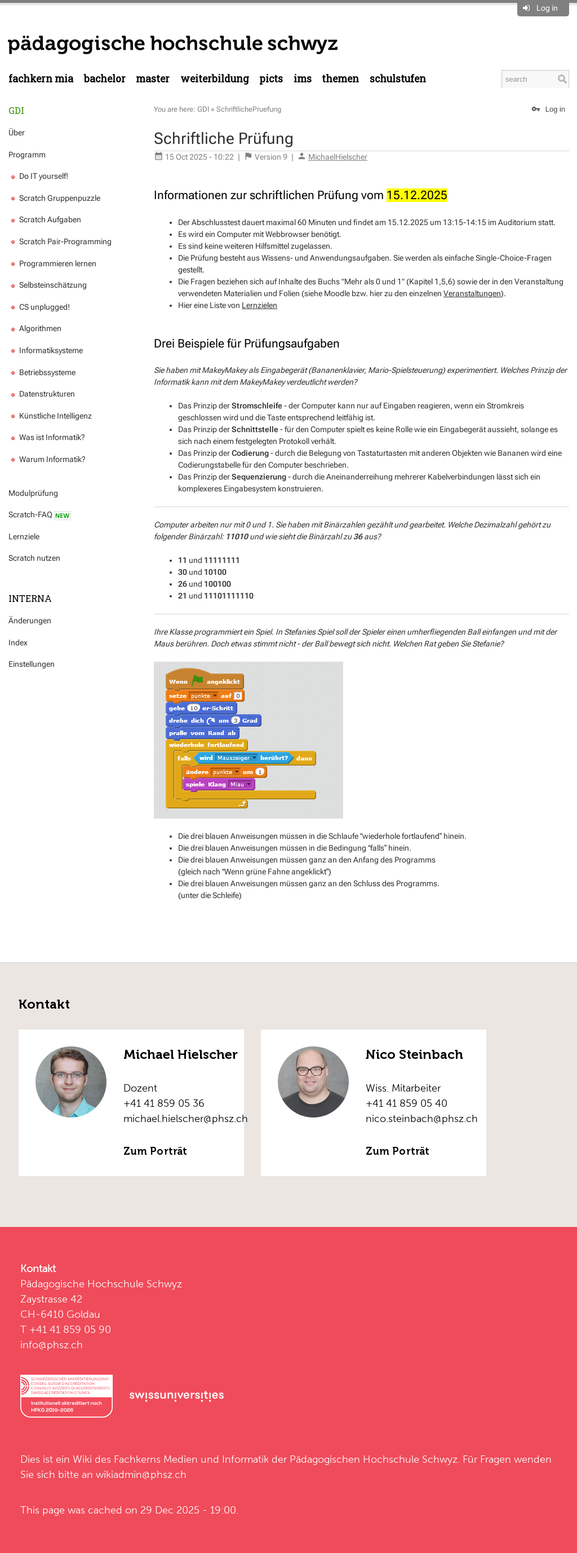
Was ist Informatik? (46, 437)
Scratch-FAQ (39, 515)
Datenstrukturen (41, 393)
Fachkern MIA (40, 78)
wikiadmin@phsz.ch (141, 1474)
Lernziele (23, 536)
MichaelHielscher (337, 156)
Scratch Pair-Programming (60, 241)
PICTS (271, 78)
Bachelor (105, 78)
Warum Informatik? (47, 459)
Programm (27, 154)
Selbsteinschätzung (47, 284)
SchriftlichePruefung (248, 109)
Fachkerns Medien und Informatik (191, 1459)
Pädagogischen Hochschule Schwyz (374, 1459)
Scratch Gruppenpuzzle (54, 198)
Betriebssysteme (42, 372)
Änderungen (29, 620)
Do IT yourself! (38, 176)
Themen (340, 78)
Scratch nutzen (34, 557)
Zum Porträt (155, 1151)
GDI (16, 110)
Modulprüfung (33, 493)
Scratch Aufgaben (44, 219)
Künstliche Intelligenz (50, 415)
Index (18, 642)
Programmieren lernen (52, 263)
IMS (303, 78)
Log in (547, 7)
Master (153, 78)
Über (16, 132)
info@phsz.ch (51, 1344)
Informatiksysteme (45, 350)
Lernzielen (259, 305)
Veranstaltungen (472, 293)
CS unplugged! (39, 306)
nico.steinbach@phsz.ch (422, 1118)
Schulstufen (398, 78)
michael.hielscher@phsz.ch (185, 1118)
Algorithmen (34, 328)
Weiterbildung (214, 78)
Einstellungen (31, 663)
